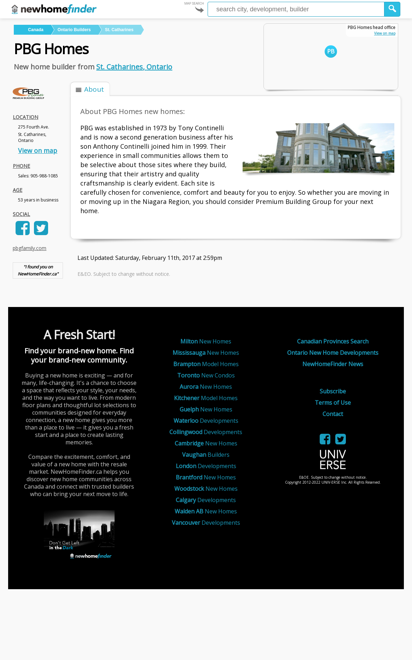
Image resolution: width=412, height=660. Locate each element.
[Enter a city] (296, 9)
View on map (37, 150)
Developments (206, 421)
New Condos (206, 375)
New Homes (205, 341)
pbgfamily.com (29, 248)
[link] (21, 233)
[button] (392, 9)
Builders (206, 455)
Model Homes (206, 364)
